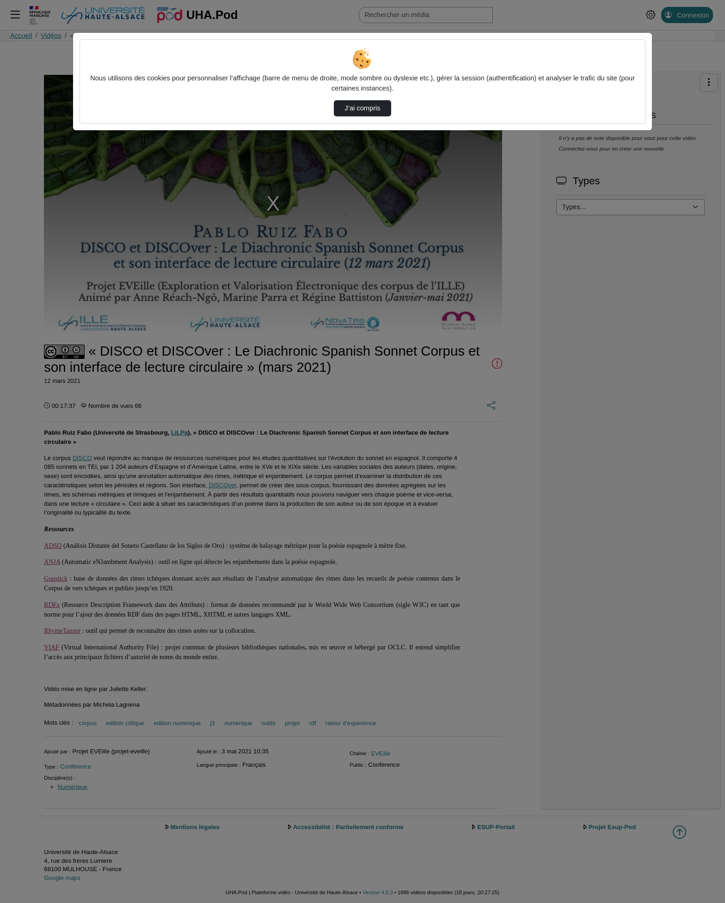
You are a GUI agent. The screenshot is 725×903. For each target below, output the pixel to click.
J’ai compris (362, 108)
